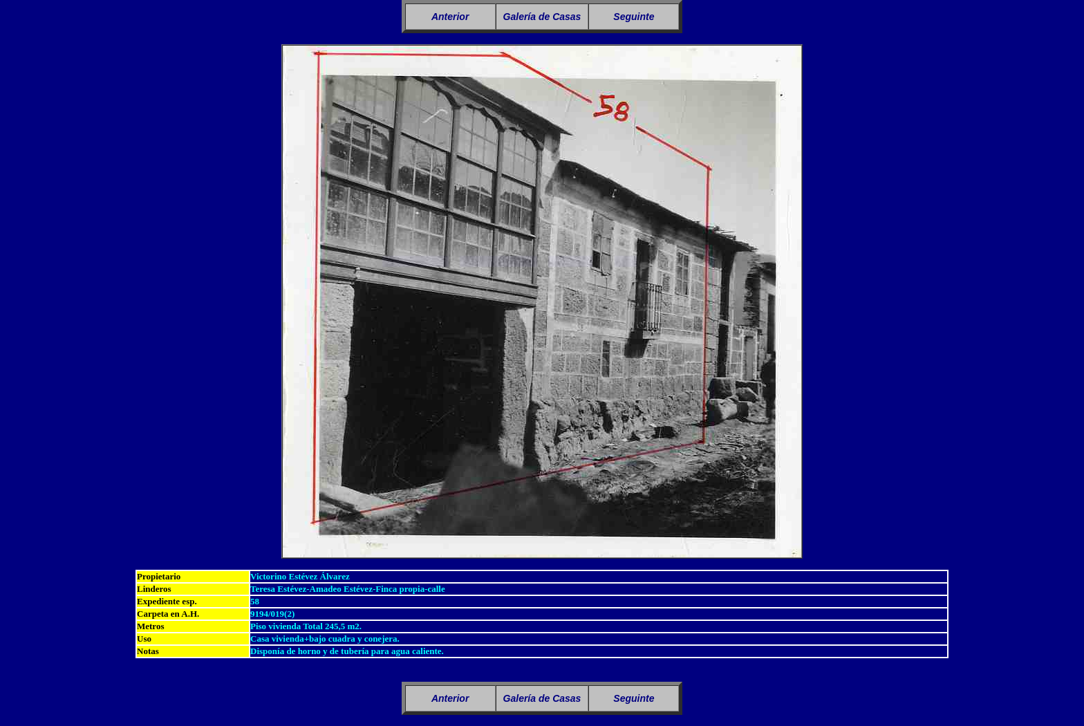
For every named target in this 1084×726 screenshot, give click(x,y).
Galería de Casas (542, 16)
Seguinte (633, 16)
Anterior (450, 16)
